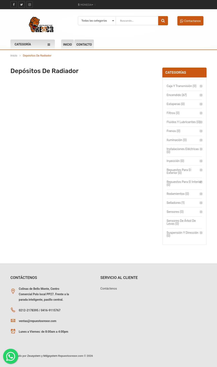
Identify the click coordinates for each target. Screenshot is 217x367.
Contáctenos (108, 288)
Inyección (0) (175, 161)
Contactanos (190, 21)
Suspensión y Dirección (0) (183, 234)
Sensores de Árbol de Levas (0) (181, 222)
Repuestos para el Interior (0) (184, 183)
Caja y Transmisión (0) (182, 86)
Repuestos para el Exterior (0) (179, 171)
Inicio (13, 55)
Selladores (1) (176, 203)
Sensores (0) (175, 212)
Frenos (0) (173, 131)
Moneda (85, 4)
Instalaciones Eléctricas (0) (183, 150)
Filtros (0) (173, 113)
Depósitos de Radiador (37, 55)
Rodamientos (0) (178, 194)
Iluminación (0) (177, 140)
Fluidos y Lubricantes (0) (183, 122)
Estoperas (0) (176, 104)
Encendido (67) (177, 95)
